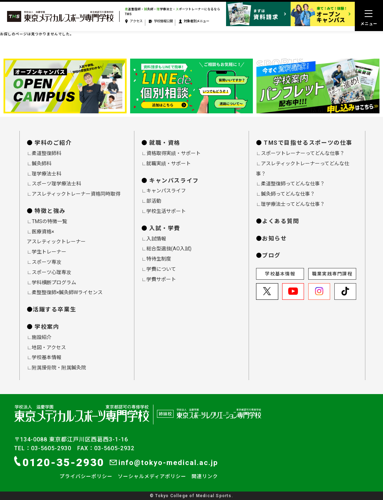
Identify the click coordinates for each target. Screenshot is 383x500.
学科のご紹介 (53, 142)
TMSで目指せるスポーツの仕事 (308, 142)
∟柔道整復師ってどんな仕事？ (290, 183)
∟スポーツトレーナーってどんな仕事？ (300, 153)
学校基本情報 (280, 273)
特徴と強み (50, 211)
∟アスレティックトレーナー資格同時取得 (73, 194)
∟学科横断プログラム (51, 282)
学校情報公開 (161, 21)
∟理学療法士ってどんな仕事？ (290, 204)
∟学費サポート (158, 279)
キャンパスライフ (174, 180)
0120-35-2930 (59, 462)
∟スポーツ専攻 (44, 262)
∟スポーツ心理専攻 (49, 272)
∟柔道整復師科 (44, 153)
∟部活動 (151, 201)
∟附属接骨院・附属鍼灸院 (56, 367)
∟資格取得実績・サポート (171, 153)
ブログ (271, 255)
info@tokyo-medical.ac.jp (164, 462)
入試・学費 (164, 228)
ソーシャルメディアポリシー (152, 476)
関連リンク (205, 476)
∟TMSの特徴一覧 (47, 221)
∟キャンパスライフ (163, 191)
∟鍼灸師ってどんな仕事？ (285, 194)
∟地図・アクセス (46, 347)
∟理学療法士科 (44, 174)
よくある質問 (280, 221)
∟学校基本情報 (44, 357)
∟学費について (158, 269)
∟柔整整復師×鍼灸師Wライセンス (65, 292)
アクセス (133, 21)
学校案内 (47, 326)
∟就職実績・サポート (166, 163)
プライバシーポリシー (86, 476)
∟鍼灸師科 (39, 163)
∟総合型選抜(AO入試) (166, 248)
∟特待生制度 (156, 259)
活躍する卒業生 (54, 309)
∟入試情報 (153, 239)
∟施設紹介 (39, 337)
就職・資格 (164, 142)
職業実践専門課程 (332, 273)
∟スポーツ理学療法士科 (54, 183)
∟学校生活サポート (163, 211)
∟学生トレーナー (46, 252)
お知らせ (274, 238)
